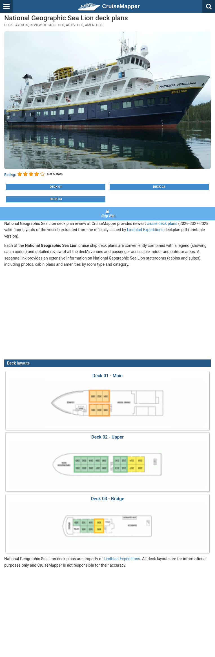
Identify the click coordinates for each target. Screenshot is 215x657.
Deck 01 (56, 187)
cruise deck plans (162, 223)
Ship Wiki (107, 214)
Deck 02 (159, 187)
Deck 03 (56, 199)
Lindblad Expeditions (145, 229)
